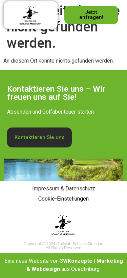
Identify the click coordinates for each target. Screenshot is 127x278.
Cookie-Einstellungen (63, 198)
